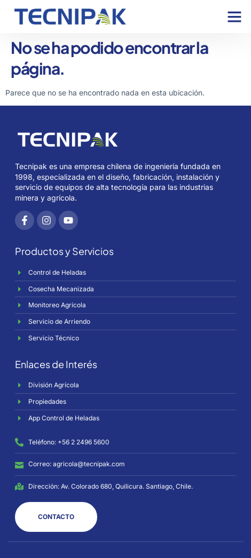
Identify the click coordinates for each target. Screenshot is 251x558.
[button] (234, 16)
